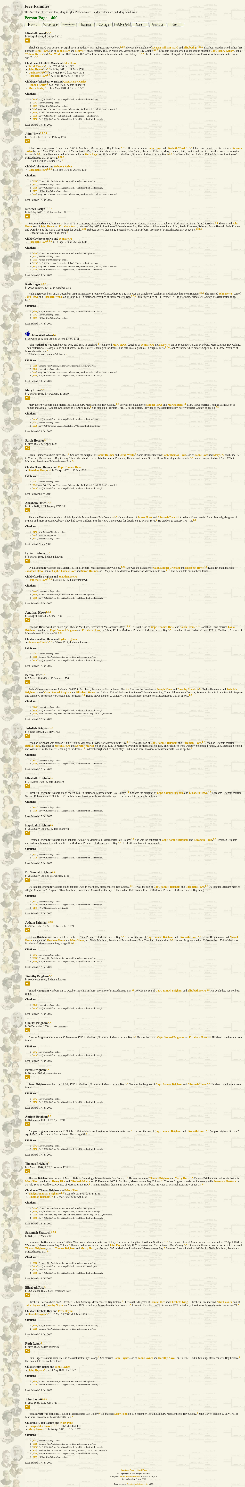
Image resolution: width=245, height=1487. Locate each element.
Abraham (55, 940)
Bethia (32, 745)
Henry (58, 1181)
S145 (35, 908)
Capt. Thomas (174, 454)
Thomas (159, 1178)
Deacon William (165, 47)
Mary (80, 50)
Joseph (164, 689)
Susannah (225, 1181)
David (36, 72)
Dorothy (186, 689)
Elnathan (39, 1196)
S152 (35, 532)
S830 (35, 263)
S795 (35, 106)
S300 (35, 112)
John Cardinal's (133, 1484)
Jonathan (38, 470)
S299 (35, 713)
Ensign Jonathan (44, 1193)
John (41, 50)
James (105, 454)
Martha (175, 404)
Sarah (36, 66)
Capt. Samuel (166, 567)
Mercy (37, 87)
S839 (35, 116)
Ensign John (40, 1426)
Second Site (144, 1484)
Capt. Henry (222, 50)
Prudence (38, 579)
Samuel (154, 404)
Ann (54, 54)
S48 (34, 535)
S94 (34, 109)
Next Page (142, 1470)
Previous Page (127, 1470)
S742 (35, 102)
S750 (35, 99)
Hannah (37, 84)
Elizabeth (190, 47)
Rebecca (63, 166)
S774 (35, 1269)
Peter (224, 1302)
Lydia (68, 639)
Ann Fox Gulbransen (130, 1476)
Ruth (92, 154)
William (34, 54)
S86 (34, 1450)
